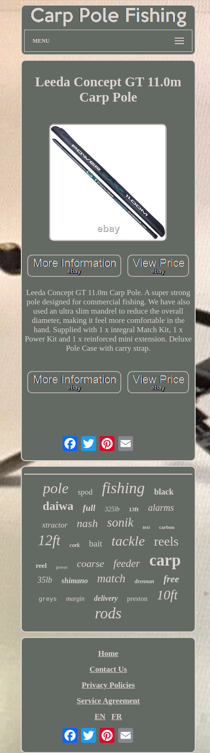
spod (85, 492)
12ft (49, 540)
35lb (45, 580)
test (146, 527)
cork (75, 545)
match (111, 578)
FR (116, 716)
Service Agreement (108, 700)
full (89, 508)
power (62, 567)
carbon (166, 527)
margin (75, 598)
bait (95, 543)
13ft (134, 509)
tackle (128, 540)
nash (87, 523)
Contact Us (108, 669)
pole (56, 488)
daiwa (58, 506)
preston (137, 598)
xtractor (55, 525)
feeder (127, 563)
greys (48, 599)
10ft (167, 594)
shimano (75, 581)
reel (41, 565)
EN (100, 716)
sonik (120, 522)
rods (108, 613)
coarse (90, 563)
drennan (144, 581)
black (163, 491)
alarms (161, 507)
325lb (112, 509)
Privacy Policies (108, 685)
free (171, 579)
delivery (106, 598)
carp (165, 560)
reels (166, 541)
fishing (123, 487)
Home (108, 653)
